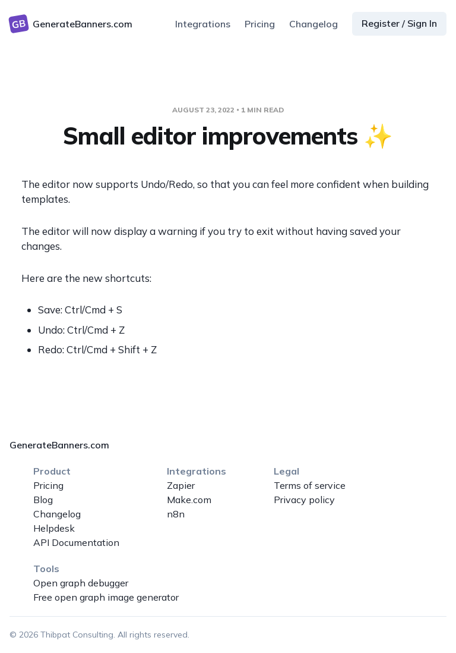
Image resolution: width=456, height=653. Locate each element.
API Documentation (76, 542)
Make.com (189, 500)
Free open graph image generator (106, 597)
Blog (43, 500)
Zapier (181, 485)
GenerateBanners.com (59, 445)
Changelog (313, 24)
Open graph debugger (80, 583)
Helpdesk (54, 528)
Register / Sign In (399, 23)
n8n (176, 514)
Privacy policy (304, 500)
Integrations (202, 24)
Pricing (260, 24)
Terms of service (310, 485)
